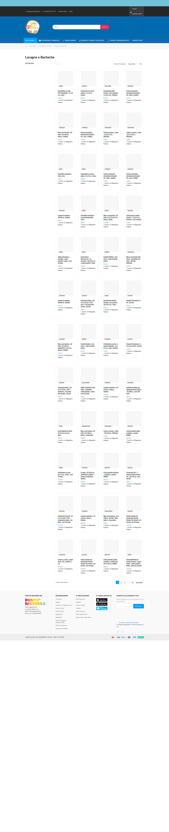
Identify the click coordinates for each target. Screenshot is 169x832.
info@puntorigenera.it (33, 11)
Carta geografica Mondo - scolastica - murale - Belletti (111, 474)
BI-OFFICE (130, 382)
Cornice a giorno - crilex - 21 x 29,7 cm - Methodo (111, 134)
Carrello (78, 608)
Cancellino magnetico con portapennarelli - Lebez (87, 217)
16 (132, 582)
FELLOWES (108, 86)
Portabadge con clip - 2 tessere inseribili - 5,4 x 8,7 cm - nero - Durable (111, 346)
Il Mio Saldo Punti (81, 614)
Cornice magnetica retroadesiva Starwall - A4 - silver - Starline (133, 93)
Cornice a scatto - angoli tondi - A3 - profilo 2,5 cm (65, 561)
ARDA (60, 169)
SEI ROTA (130, 210)
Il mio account (80, 611)
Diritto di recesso (61, 625)
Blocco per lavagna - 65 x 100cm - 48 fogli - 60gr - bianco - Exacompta (111, 518)
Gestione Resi (62, 11)
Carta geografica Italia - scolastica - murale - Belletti (133, 433)
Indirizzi (78, 602)
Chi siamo (59, 599)
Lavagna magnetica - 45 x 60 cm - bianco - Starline (88, 518)
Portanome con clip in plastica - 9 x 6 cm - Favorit (87, 93)
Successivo (139, 582)
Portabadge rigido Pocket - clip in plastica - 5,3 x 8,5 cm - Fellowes (111, 93)
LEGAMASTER (86, 426)
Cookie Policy (60, 611)
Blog (71, 11)
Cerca (104, 27)
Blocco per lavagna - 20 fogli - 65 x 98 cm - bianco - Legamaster (88, 433)
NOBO (107, 210)
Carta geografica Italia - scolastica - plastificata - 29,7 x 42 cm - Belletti (111, 561)
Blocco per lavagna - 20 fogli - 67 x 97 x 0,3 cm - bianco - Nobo (111, 217)
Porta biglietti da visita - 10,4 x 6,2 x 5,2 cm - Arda (65, 433)
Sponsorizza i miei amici (83, 617)
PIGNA (84, 252)
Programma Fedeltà (62, 628)
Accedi (133, 9)
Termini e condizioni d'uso (64, 605)
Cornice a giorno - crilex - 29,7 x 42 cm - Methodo (133, 134)
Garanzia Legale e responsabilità (61, 621)
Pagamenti (59, 614)
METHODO (108, 127)
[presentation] (130, 615)
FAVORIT (84, 86)
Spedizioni (59, 617)
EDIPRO (107, 252)
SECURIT (84, 295)
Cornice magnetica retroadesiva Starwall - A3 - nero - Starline (87, 134)
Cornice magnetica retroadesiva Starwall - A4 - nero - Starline (133, 176)
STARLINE (130, 86)
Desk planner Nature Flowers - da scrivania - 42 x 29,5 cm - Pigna (111, 302)
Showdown (62, 554)
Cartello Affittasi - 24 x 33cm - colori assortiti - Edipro (111, 259)
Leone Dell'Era (86, 382)
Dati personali (80, 599)
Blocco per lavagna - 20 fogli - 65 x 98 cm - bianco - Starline (65, 134)
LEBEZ (61, 86)
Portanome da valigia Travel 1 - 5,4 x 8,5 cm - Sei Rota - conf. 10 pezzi (133, 217)
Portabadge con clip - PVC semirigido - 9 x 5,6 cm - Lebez (65, 93)
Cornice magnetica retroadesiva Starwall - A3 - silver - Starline (110, 176)
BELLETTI (130, 426)
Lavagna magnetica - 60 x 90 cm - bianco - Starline (111, 389)
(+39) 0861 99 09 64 (49, 11)
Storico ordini (80, 605)
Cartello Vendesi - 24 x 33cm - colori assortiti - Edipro (88, 346)
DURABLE (107, 339)
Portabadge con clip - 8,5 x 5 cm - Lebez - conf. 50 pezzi (65, 474)
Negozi (58, 602)
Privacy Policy (60, 608)
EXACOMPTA (108, 511)
